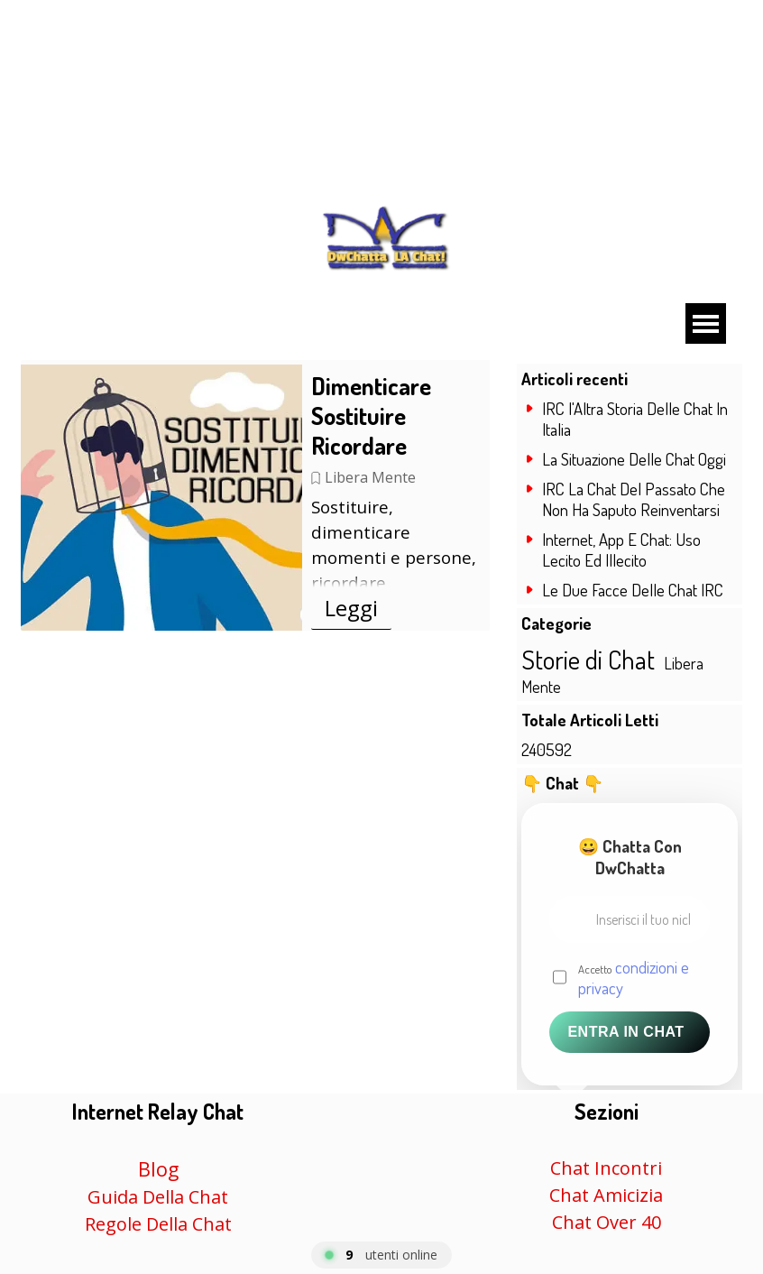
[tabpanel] (158, 1166)
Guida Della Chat (157, 1197)
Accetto (633, 977)
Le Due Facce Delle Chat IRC (632, 589)
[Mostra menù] (705, 323)
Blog (158, 1169)
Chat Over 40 (606, 1222)
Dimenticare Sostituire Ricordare (371, 415)
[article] (255, 495)
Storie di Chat (588, 659)
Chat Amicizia (606, 1195)
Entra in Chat (625, 1031)
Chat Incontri (606, 1168)
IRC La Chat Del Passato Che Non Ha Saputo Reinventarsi (633, 499)
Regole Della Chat (158, 1224)
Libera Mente (370, 477)
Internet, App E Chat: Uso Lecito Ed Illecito (621, 549)
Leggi (351, 608)
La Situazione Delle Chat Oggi (634, 458)
